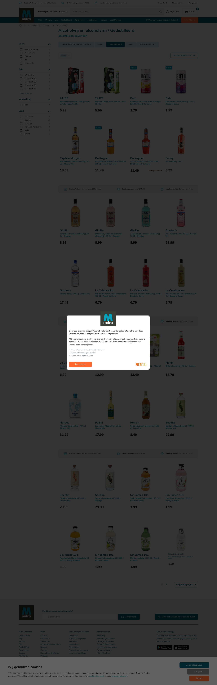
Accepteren (80, 364)
